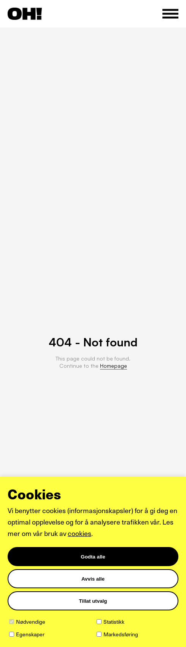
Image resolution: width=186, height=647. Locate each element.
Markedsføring (120, 634)
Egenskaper (30, 634)
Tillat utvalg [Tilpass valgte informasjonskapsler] (93, 601)
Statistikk (113, 622)
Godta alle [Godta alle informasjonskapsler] (93, 557)
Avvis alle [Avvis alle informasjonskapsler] (93, 579)
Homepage (113, 365)
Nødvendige (30, 622)
